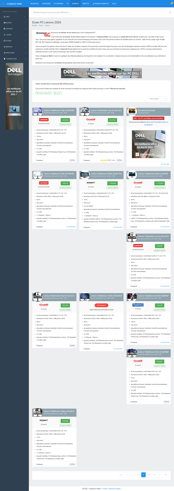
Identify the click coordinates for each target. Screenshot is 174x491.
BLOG (114, 4)
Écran (7, 41)
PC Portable (58, 4)
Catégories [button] (46, 4)
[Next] (160, 474)
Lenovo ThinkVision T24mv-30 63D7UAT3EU (62, 411)
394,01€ (65, 183)
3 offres (72, 160)
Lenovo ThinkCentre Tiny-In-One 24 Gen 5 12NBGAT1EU (113, 110)
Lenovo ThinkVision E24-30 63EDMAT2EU (155, 296)
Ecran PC (75, 4)
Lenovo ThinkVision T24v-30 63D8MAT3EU (155, 352)
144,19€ (159, 305)
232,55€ (65, 305)
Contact (105, 489)
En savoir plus (165, 164)
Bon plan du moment (146, 110)
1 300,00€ (112, 183)
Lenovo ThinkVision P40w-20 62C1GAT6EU (108, 174)
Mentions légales (115, 489)
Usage (7, 35)
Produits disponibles (44, 93)
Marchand (9, 53)
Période (8, 29)
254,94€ (65, 421)
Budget (7, 23)
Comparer (39, 160)
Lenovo (57, 93)
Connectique (10, 59)
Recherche (35, 4)
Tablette (85, 4)
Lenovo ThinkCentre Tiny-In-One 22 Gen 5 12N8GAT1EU (66, 296)
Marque (7, 47)
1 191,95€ (159, 183)
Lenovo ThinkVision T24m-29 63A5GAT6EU (108, 296)
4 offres (119, 160)
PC (68, 4)
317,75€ (112, 120)
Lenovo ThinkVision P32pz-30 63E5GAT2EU (155, 174)
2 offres (166, 401)
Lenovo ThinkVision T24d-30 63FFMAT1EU (61, 110)
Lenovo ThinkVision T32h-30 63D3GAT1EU (61, 174)
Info (6, 17)
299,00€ (159, 246)
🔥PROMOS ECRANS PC (100, 4)
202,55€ (159, 361)
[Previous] (121, 474)
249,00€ (65, 120)
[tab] (14, 17)
